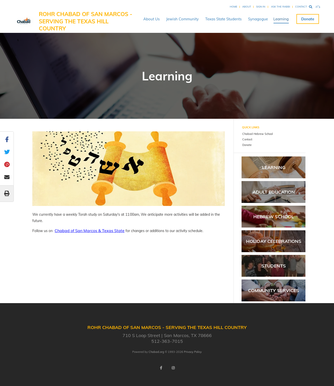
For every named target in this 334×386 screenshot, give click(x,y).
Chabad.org (156, 352)
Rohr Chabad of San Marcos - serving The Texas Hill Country (85, 21)
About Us (151, 19)
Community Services (273, 290)
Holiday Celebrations (273, 241)
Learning (281, 19)
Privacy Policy (193, 352)
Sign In (260, 6)
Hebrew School (273, 216)
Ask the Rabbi (280, 6)
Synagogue (258, 19)
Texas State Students (223, 19)
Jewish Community (182, 19)
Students (273, 266)
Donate (307, 19)
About (246, 6)
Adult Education (274, 192)
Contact (301, 6)
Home (233, 6)
